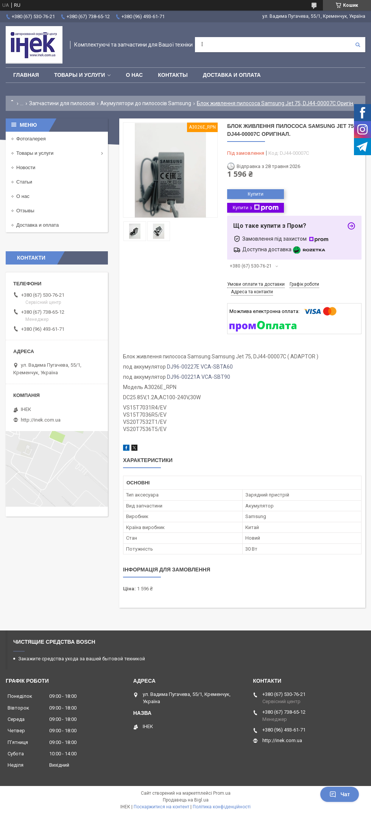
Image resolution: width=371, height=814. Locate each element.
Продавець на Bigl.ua (186, 800)
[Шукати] (357, 44)
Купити (255, 194)
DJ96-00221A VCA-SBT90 (198, 377)
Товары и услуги (79, 75)
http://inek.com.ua (41, 420)
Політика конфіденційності (222, 806)
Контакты (172, 75)
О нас (134, 75)
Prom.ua (222, 793)
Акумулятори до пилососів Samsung (145, 103)
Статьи (24, 182)
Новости (25, 167)
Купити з (255, 207)
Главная (26, 75)
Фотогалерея (31, 139)
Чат (339, 794)
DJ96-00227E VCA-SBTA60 (200, 367)
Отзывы (25, 210)
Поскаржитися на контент (161, 806)
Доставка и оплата (232, 75)
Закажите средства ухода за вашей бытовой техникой (81, 658)
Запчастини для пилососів (62, 103)
